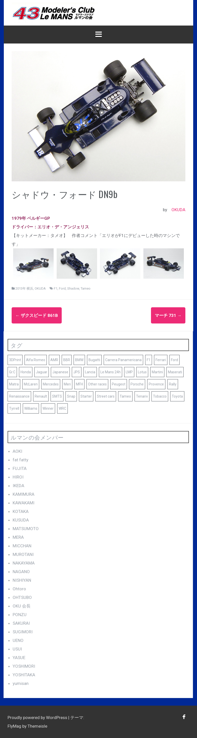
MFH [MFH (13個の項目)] (79, 384)
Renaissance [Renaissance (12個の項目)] (19, 396)
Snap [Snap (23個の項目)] (71, 396)
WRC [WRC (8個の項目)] (62, 408)
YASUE (19, 657)
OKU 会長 (22, 606)
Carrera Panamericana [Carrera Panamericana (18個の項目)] (123, 360)
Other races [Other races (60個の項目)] (97, 384)
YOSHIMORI (24, 666)
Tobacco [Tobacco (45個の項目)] (160, 396)
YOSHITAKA (24, 674)
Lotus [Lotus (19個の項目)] (142, 372)
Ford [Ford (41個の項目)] (174, 360)
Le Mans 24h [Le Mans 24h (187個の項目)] (110, 372)
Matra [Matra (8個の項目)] (14, 384)
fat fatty (20, 459)
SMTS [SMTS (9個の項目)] (57, 396)
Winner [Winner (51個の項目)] (48, 408)
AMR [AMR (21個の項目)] (54, 360)
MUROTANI (23, 554)
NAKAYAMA (24, 563)
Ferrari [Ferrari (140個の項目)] (161, 360)
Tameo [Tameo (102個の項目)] (125, 396)
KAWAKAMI (23, 502)
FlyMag (14, 726)
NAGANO (21, 571)
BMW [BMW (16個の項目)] (79, 360)
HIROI (18, 477)
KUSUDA (21, 520)
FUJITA (20, 468)
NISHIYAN (22, 580)
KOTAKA (21, 511)
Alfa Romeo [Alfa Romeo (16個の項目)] (35, 360)
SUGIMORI (23, 631)
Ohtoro (19, 588)
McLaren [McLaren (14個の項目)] (31, 384)
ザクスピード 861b (36, 315)
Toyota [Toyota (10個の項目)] (177, 396)
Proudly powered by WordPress (38, 717)
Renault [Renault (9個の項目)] (41, 396)
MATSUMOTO (26, 528)
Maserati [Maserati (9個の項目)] (175, 372)
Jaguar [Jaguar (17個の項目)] (41, 372)
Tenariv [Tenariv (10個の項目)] (142, 396)
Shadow (73, 288)
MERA (18, 537)
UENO (18, 640)
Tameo (86, 288)
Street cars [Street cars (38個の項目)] (106, 396)
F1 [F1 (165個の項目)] (148, 360)
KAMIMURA (23, 494)
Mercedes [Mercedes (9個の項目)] (51, 384)
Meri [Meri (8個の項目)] (67, 384)
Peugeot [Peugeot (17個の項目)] (118, 384)
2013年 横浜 (24, 288)
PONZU (20, 614)
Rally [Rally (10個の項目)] (173, 384)
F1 (55, 288)
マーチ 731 (168, 315)
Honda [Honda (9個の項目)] (25, 372)
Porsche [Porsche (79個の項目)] (137, 384)
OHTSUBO (22, 597)
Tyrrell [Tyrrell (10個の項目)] (14, 408)
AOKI (17, 451)
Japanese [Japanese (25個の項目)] (60, 372)
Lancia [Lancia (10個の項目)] (90, 372)
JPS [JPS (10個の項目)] (76, 372)
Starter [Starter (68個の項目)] (86, 396)
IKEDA (18, 485)
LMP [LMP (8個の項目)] (129, 372)
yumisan (21, 683)
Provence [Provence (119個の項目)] (156, 384)
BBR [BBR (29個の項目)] (66, 360)
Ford (62, 288)
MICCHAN (22, 545)
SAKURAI (21, 623)
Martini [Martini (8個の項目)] (157, 372)
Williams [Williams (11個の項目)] (30, 408)
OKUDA (178, 209)
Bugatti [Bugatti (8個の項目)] (94, 360)
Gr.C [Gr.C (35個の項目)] (12, 372)
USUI (17, 649)
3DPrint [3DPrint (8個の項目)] (15, 360)
